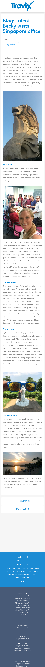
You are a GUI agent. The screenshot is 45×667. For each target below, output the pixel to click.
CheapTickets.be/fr (22, 603)
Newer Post (23, 501)
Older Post (22, 509)
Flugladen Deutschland (23, 650)
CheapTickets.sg (22, 615)
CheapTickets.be (22, 600)
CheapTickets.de (22, 605)
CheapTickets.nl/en (22, 598)
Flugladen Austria (22, 646)
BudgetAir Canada (22, 663)
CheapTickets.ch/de (22, 608)
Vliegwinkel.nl (22, 628)
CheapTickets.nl (22, 596)
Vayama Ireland (22, 639)
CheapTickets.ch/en (22, 612)
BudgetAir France (22, 666)
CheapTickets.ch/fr (22, 610)
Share (11, 45)
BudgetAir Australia (22, 661)
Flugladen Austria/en (23, 648)
